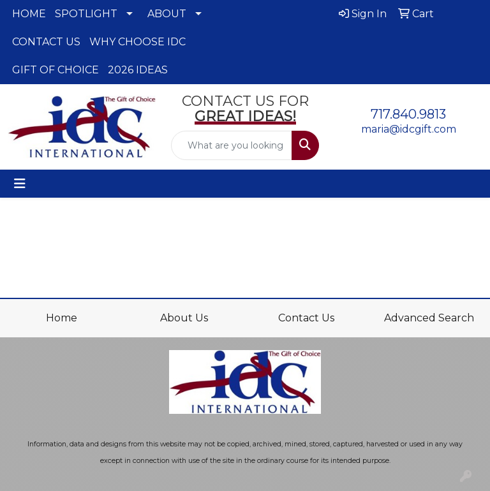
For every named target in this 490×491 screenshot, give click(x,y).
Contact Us (306, 318)
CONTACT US (46, 42)
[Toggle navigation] (19, 184)
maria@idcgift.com (408, 129)
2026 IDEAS (138, 70)
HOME (29, 14)
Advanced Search (429, 318)
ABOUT (166, 14)
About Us (184, 318)
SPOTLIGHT (86, 14)
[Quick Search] (231, 145)
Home (61, 318)
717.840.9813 (408, 114)
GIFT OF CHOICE (55, 70)
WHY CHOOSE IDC (137, 42)
